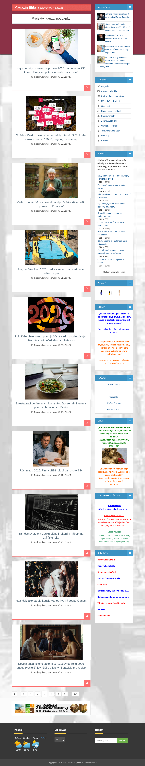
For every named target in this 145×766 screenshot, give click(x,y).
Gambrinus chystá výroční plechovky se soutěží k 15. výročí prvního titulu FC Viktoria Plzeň (117, 27)
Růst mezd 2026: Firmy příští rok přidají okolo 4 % (51, 470)
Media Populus (91, 762)
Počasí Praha (114, 384)
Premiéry (105, 136)
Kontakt (80, 762)
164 (75, 694)
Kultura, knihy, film (109, 91)
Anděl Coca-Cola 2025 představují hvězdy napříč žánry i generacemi (117, 38)
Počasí (43, 738)
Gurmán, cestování (109, 126)
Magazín (105, 86)
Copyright (52, 762)
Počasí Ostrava (114, 403)
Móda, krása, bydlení (110, 101)
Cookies (104, 141)
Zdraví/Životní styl (109, 121)
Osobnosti (105, 106)
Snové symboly (108, 116)
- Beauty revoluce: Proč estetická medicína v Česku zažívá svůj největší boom (117, 49)
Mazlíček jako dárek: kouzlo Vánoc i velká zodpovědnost (51, 600)
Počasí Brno (114, 397)
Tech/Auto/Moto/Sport (110, 131)
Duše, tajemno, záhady (111, 111)
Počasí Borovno (114, 409)
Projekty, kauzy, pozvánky (45, 77)
